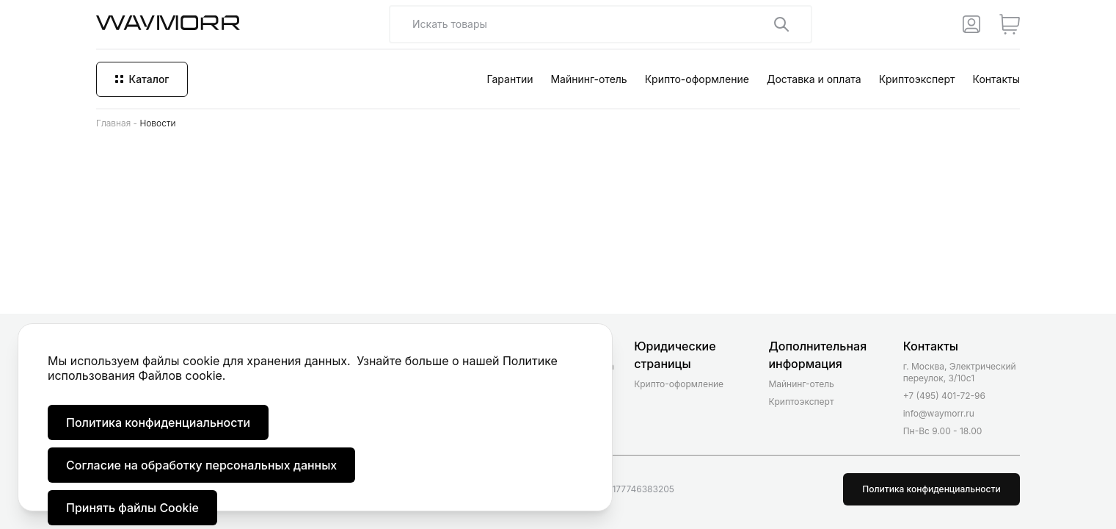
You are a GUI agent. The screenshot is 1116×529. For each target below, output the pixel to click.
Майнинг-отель (588, 79)
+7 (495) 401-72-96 (944, 395)
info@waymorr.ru (938, 413)
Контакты (996, 79)
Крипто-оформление (697, 79)
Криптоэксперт (917, 79)
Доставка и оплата (814, 79)
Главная (113, 123)
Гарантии (509, 79)
